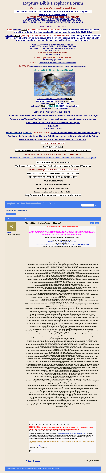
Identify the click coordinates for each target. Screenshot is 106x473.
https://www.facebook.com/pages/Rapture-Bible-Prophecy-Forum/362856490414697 (62, 245)
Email (29, 461)
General (23, 203)
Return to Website (11, 203)
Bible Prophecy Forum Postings (33, 203)
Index (18, 203)
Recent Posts (10, 204)
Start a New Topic (11, 214)
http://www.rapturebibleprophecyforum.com (62, 241)
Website (37, 461)
